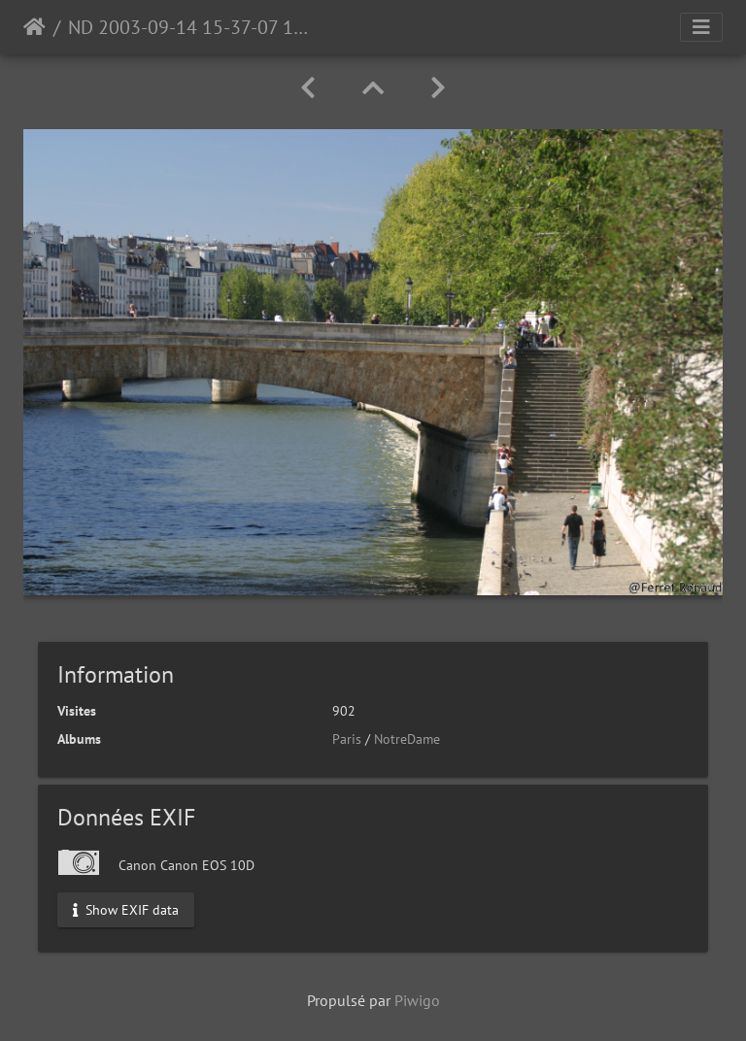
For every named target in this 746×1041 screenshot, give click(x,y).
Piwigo (417, 1000)
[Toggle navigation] (701, 27)
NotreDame (407, 739)
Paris (346, 739)
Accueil (34, 27)
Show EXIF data (126, 909)
